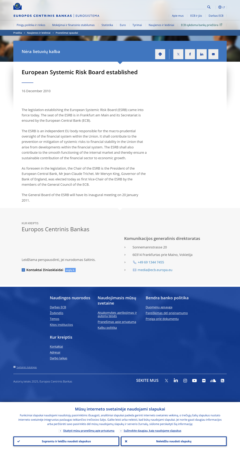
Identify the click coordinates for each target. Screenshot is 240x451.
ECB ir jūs (196, 16)
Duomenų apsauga (159, 307)
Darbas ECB (216, 16)
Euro (123, 25)
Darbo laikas (58, 358)
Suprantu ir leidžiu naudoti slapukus (66, 441)
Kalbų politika (107, 328)
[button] (215, 7)
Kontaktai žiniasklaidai (44, 270)
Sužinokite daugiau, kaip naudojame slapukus (152, 430)
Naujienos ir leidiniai (161, 25)
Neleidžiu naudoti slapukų (174, 441)
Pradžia (17, 32)
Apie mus (178, 16)
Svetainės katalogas (26, 367)
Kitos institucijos (61, 325)
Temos (54, 319)
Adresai (55, 352)
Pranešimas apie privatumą (117, 322)
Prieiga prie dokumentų (162, 319)
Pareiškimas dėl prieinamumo (167, 313)
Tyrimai (137, 25)
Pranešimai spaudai (67, 32)
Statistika (107, 25)
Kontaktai (56, 346)
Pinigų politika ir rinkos (31, 25)
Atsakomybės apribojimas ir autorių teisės (117, 314)
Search (209, 7)
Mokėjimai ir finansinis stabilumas (73, 25)
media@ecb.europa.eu (155, 270)
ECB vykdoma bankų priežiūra (202, 25)
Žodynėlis (56, 313)
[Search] (189, 6)
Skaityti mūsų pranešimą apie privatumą (88, 430)
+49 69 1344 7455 (151, 262)
